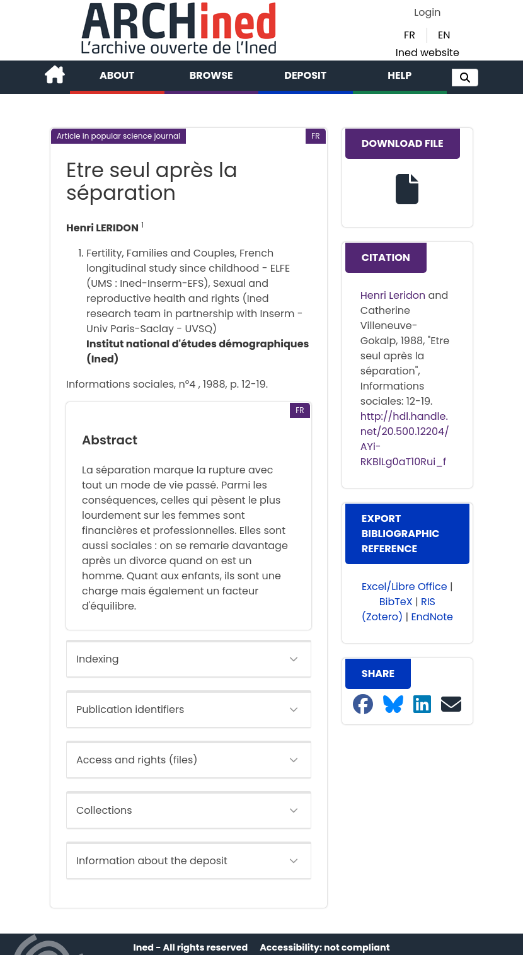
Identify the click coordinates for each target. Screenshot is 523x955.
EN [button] (444, 35)
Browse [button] (211, 75)
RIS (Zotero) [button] (398, 609)
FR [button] (409, 35)
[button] (465, 77)
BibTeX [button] (396, 601)
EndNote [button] (432, 617)
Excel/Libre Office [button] (404, 586)
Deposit (305, 75)
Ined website (427, 52)
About (117, 75)
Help (399, 75)
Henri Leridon (392, 295)
